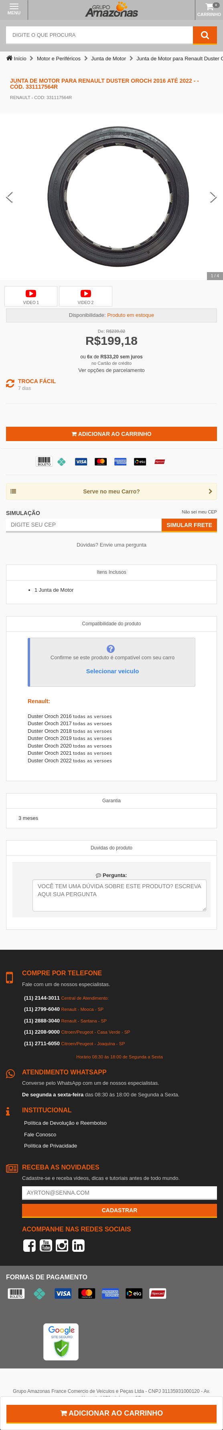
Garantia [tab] (111, 801)
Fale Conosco (40, 1135)
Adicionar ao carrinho (111, 1413)
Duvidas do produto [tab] (111, 848)
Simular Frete (189, 525)
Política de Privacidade (50, 1146)
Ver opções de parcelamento (111, 370)
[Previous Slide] (9, 197)
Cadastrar (120, 1210)
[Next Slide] (213, 197)
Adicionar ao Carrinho (111, 434)
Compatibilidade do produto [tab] (111, 623)
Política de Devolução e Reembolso (65, 1123)
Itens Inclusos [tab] (111, 572)
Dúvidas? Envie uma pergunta (111, 545)
